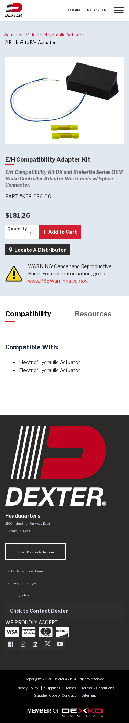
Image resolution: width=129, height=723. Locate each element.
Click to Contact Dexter (39, 611)
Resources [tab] (93, 314)
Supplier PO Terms (60, 688)
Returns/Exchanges (21, 583)
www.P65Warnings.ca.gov (57, 281)
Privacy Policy (27, 688)
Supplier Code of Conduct (55, 695)
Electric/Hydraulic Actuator (57, 34)
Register (97, 10)
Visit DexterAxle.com (35, 552)
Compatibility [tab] (28, 314)
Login (74, 10)
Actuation (14, 34)
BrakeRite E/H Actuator (32, 42)
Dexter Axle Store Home (24, 571)
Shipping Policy (17, 595)
